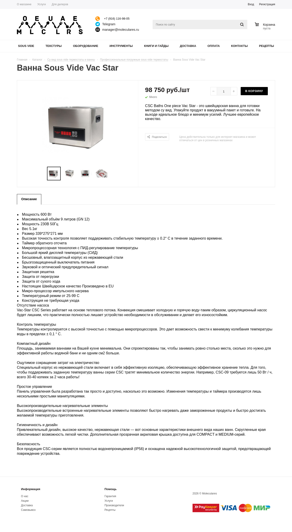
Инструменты (121, 46)
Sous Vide (26, 46)
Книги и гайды (156, 46)
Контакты (239, 46)
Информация (30, 489)
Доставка (188, 46)
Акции (25, 500)
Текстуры (53, 46)
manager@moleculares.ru (120, 29)
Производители (114, 505)
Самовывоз (28, 510)
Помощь (110, 489)
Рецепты (266, 46)
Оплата (214, 46)
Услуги (108, 500)
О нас (24, 496)
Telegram (108, 24)
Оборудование (85, 46)
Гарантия (110, 496)
